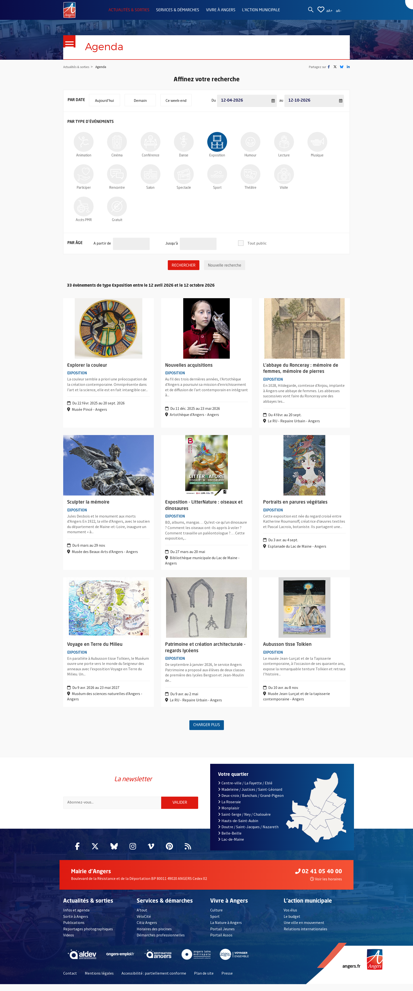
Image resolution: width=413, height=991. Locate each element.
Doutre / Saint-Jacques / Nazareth (248, 833)
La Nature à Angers (226, 929)
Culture (216, 916)
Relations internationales (305, 935)
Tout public (257, 243)
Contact (70, 979)
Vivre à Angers (220, 10)
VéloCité (144, 922)
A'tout (142, 916)
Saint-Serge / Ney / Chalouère (244, 820)
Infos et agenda (76, 916)
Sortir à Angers (75, 922)
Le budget (292, 922)
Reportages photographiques (88, 935)
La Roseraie (229, 808)
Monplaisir (228, 814)
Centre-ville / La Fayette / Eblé (245, 789)
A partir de (102, 241)
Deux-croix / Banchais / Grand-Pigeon (251, 802)
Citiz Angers (147, 929)
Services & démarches (177, 10)
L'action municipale (261, 10)
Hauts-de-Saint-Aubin (238, 827)
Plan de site (204, 979)
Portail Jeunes (222, 935)
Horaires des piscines (154, 935)
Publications (74, 929)
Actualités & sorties (129, 10)
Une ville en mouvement (304, 929)
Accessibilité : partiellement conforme (153, 979)
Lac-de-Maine (231, 846)
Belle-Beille (230, 839)
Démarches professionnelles (161, 941)
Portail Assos (221, 941)
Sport (215, 922)
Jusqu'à (171, 241)
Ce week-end (178, 98)
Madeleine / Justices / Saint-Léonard (250, 795)
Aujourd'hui (107, 98)
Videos (68, 941)
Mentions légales (99, 979)
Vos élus (290, 916)
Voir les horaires (326, 885)
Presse (227, 979)
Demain (145, 98)
